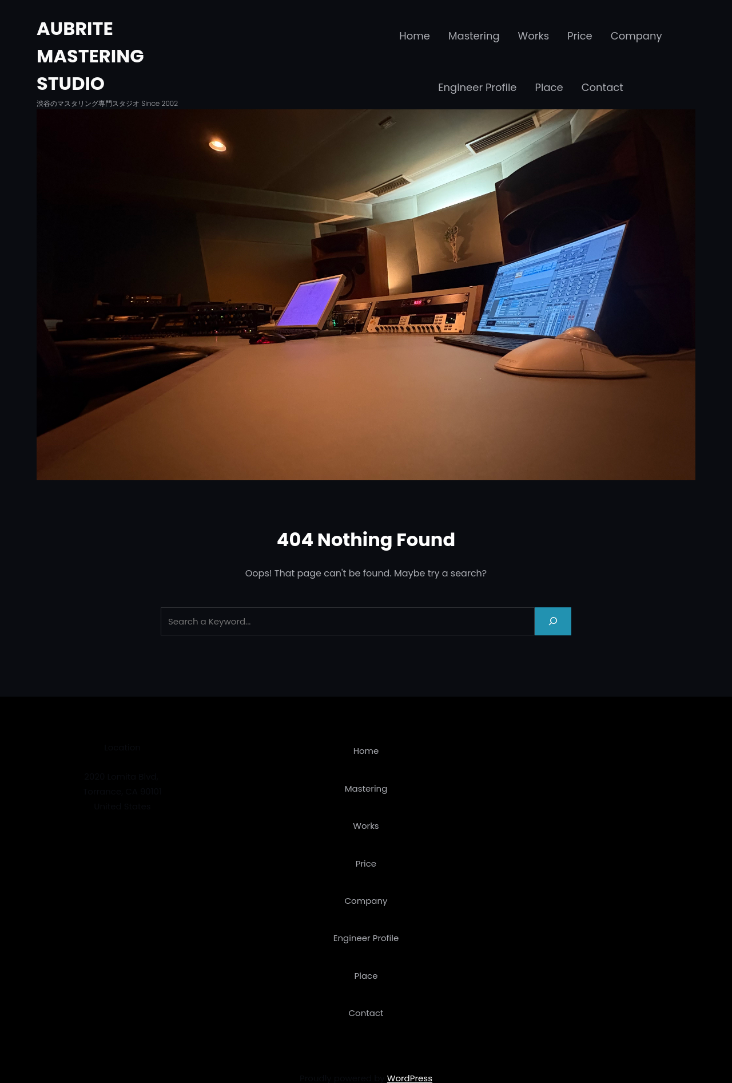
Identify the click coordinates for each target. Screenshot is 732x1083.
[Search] (553, 621)
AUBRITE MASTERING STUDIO (90, 55)
